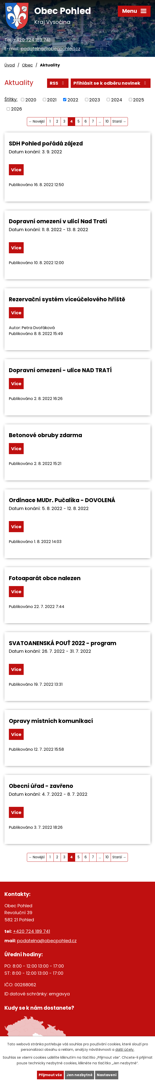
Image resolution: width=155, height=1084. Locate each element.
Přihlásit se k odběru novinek (110, 83)
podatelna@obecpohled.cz (50, 49)
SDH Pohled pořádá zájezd (46, 143)
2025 (138, 99)
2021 (51, 99)
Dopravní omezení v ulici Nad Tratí (58, 221)
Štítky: (10, 99)
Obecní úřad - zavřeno (41, 786)
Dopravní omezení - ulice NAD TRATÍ (60, 370)
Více (16, 170)
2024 (116, 99)
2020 (30, 99)
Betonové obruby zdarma (45, 435)
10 (107, 121)
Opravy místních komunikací (51, 721)
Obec (27, 65)
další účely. (124, 1049)
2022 (73, 99)
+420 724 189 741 (31, 40)
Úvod (9, 65)
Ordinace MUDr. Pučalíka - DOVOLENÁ (62, 500)
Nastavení (107, 1074)
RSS (58, 83)
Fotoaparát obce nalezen (45, 578)
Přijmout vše (50, 1074)
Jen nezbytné (79, 1074)
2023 (94, 99)
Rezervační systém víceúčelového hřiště (67, 299)
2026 (16, 109)
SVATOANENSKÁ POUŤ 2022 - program (62, 643)
